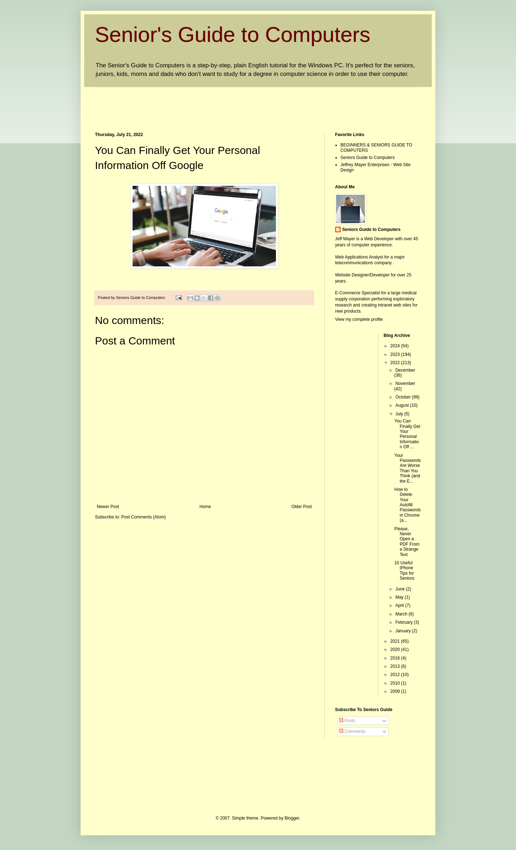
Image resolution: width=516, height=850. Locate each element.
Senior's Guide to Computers (233, 35)
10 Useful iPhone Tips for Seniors (404, 570)
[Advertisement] (225, 103)
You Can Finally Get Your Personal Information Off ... (407, 434)
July (399, 413)
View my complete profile (359, 319)
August (402, 405)
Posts (347, 720)
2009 (395, 691)
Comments (352, 731)
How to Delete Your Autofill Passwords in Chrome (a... (407, 505)
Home (205, 506)
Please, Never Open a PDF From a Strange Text (406, 541)
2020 (395, 649)
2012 (395, 674)
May (400, 597)
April (400, 605)
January (403, 630)
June (400, 588)
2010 (395, 683)
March (401, 614)
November (405, 383)
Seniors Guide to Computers (367, 157)
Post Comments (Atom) (143, 517)
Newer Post (108, 506)
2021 (395, 641)
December (405, 370)
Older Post (301, 506)
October (403, 397)
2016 (395, 658)
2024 (395, 345)
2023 (395, 354)
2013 (395, 666)
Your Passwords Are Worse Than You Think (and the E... (407, 468)
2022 (395, 362)
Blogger (292, 818)
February (404, 622)
